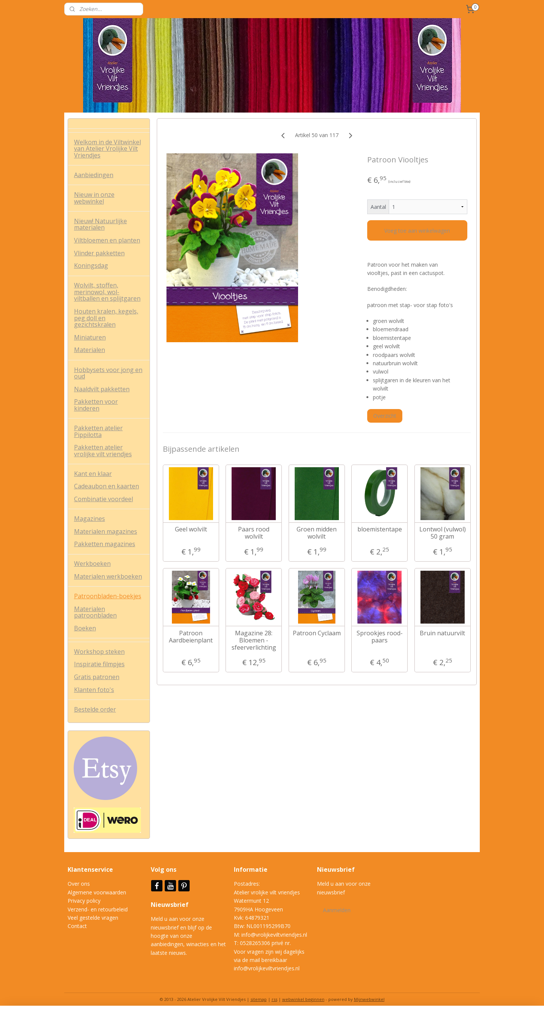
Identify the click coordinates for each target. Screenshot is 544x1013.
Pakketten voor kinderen (96, 404)
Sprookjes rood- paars (379, 637)
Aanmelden (337, 910)
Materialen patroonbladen (95, 612)
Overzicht (384, 415)
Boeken (85, 628)
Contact (77, 926)
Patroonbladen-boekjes (107, 596)
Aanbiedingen (93, 175)
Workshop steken (99, 651)
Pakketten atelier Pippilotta (98, 431)
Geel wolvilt (191, 529)
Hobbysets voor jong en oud (108, 373)
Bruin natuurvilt (442, 633)
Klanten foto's (94, 690)
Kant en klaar (93, 473)
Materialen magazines (105, 531)
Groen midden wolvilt (317, 533)
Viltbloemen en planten (107, 240)
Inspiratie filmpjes (99, 664)
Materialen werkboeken (108, 576)
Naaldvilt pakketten (102, 389)
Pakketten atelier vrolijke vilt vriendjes (103, 450)
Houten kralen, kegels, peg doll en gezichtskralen (106, 318)
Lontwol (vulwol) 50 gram (442, 533)
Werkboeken (92, 563)
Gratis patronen (96, 677)
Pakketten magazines (104, 544)
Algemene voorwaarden (97, 892)
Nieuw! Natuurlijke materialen (100, 224)
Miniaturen (90, 337)
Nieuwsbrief (170, 904)
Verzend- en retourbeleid (98, 909)
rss (274, 999)
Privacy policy (84, 900)
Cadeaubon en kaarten (106, 486)
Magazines (89, 518)
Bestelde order (95, 709)
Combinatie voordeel (103, 499)
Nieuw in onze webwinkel (94, 197)
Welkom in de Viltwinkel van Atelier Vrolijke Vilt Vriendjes (107, 148)
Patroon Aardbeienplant (191, 637)
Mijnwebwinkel (369, 999)
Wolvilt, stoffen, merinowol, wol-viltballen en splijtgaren (107, 292)
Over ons (79, 883)
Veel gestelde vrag (90, 917)
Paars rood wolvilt (253, 533)
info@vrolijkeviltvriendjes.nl (274, 934)
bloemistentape (379, 529)
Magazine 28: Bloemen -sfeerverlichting (253, 641)
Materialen (89, 350)
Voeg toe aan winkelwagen (417, 230)
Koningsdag (91, 265)
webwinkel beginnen (303, 999)
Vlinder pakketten (99, 253)
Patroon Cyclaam (316, 633)
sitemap (258, 999)
